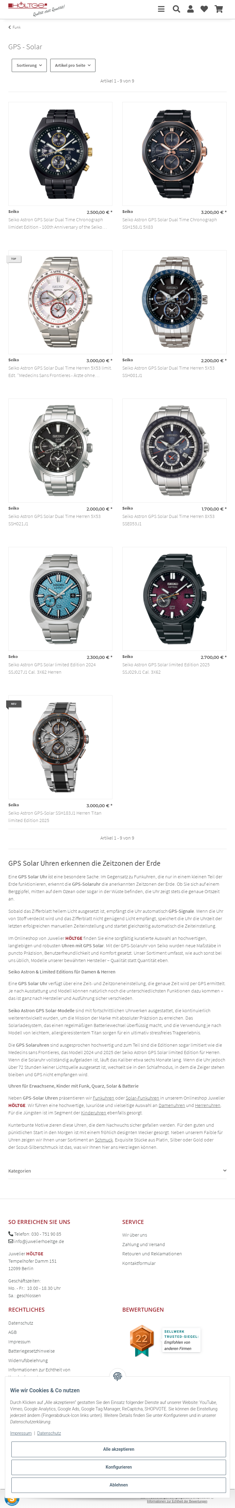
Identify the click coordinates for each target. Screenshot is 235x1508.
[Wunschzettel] (204, 9)
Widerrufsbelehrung (28, 1360)
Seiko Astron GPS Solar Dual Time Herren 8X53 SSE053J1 (168, 520)
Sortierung (27, 65)
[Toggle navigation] (161, 9)
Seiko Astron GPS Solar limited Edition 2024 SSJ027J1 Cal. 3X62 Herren (52, 668)
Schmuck (104, 1140)
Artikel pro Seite (70, 65)
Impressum (19, 1341)
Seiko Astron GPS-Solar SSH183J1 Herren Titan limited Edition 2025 (55, 816)
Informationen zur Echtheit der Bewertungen (177, 1501)
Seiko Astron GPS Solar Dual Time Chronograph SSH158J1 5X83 (169, 223)
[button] (176, 9)
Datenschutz (20, 1323)
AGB (12, 1332)
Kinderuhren (93, 1112)
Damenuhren (172, 1105)
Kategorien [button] (19, 1171)
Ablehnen (119, 1484)
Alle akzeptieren (118, 1449)
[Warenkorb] (218, 9)
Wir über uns (134, 1235)
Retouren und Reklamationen (152, 1253)
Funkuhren (103, 1098)
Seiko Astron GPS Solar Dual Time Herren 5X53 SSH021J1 (54, 520)
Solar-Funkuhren (142, 1098)
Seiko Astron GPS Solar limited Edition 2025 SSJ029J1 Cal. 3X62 (166, 668)
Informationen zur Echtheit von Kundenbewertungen (39, 1373)
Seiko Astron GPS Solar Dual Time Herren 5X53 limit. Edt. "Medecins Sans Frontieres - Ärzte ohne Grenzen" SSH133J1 (60, 372)
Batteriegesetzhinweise (31, 1351)
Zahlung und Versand (143, 1244)
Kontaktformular (139, 1263)
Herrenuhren (208, 1105)
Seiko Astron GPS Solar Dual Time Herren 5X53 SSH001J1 (168, 371)
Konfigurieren (119, 1467)
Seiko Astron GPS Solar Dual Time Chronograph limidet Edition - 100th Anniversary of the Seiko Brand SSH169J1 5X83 (55, 223)
